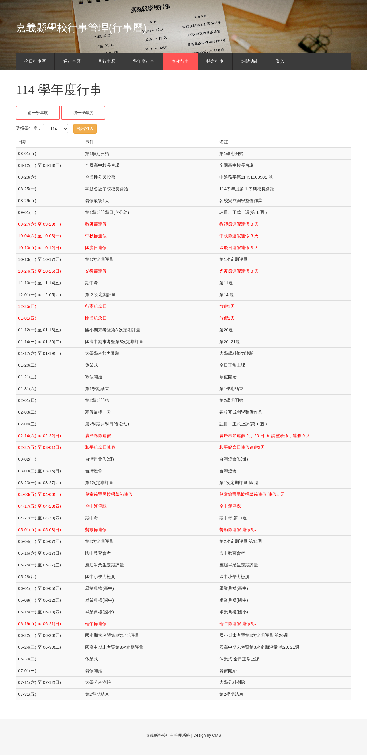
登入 (280, 61)
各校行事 (180, 61)
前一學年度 (38, 112)
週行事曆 (72, 61)
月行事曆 (106, 61)
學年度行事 (143, 61)
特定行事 (215, 61)
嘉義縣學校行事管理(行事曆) (81, 28)
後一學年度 (83, 112)
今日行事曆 (35, 61)
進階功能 (249, 61)
